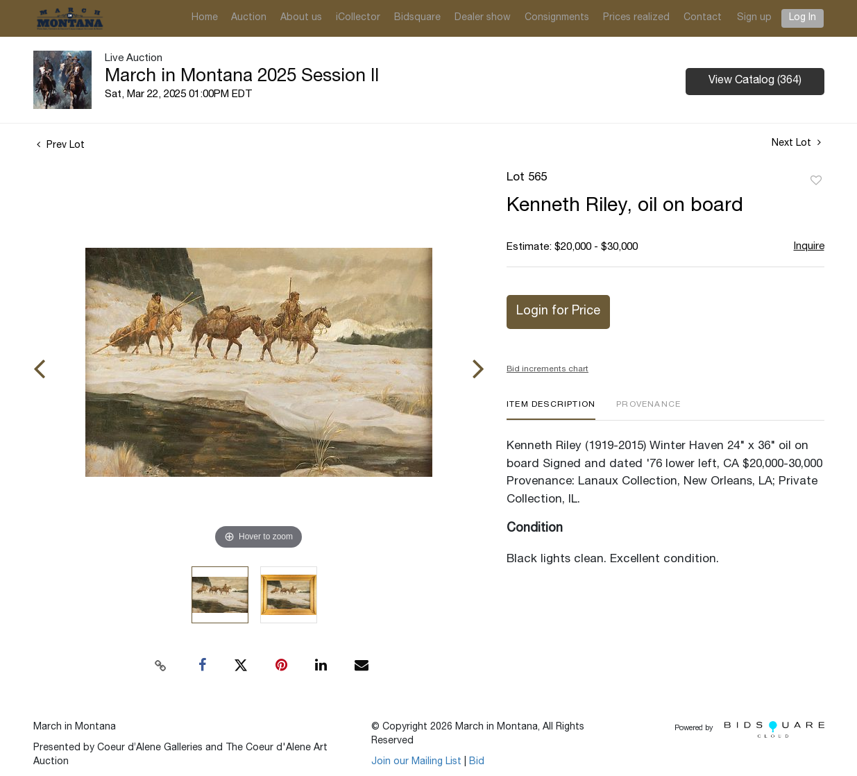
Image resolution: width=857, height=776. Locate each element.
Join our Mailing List (416, 762)
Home (205, 18)
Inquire (809, 247)
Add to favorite (816, 181)
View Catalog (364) (754, 81)
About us (301, 18)
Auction (248, 18)
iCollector (358, 18)
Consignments (557, 18)
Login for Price (558, 311)
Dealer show (483, 18)
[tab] (551, 410)
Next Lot (796, 143)
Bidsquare (417, 18)
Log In (802, 18)
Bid (476, 762)
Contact (703, 18)
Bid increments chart (547, 369)
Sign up (754, 18)
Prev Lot (61, 146)
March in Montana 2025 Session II (242, 77)
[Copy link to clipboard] (160, 665)
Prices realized (636, 18)
